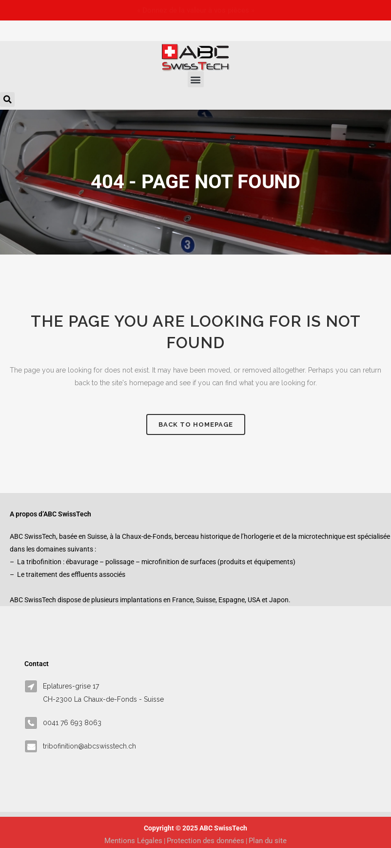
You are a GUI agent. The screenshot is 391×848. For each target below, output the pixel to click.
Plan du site (268, 840)
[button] (196, 79)
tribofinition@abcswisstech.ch (89, 746)
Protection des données (205, 840)
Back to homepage (195, 424)
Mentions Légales (133, 840)
